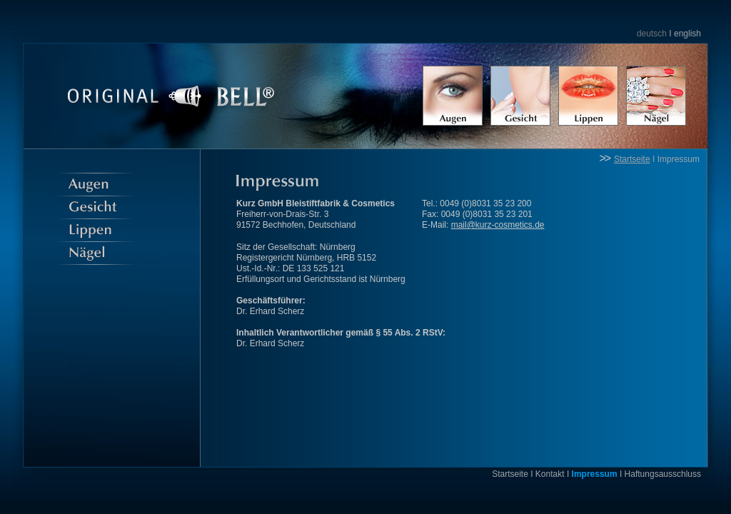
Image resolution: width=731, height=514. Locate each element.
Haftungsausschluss (663, 474)
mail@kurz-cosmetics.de (498, 225)
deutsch (652, 34)
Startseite (632, 159)
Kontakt (550, 474)
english (687, 34)
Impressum (678, 159)
